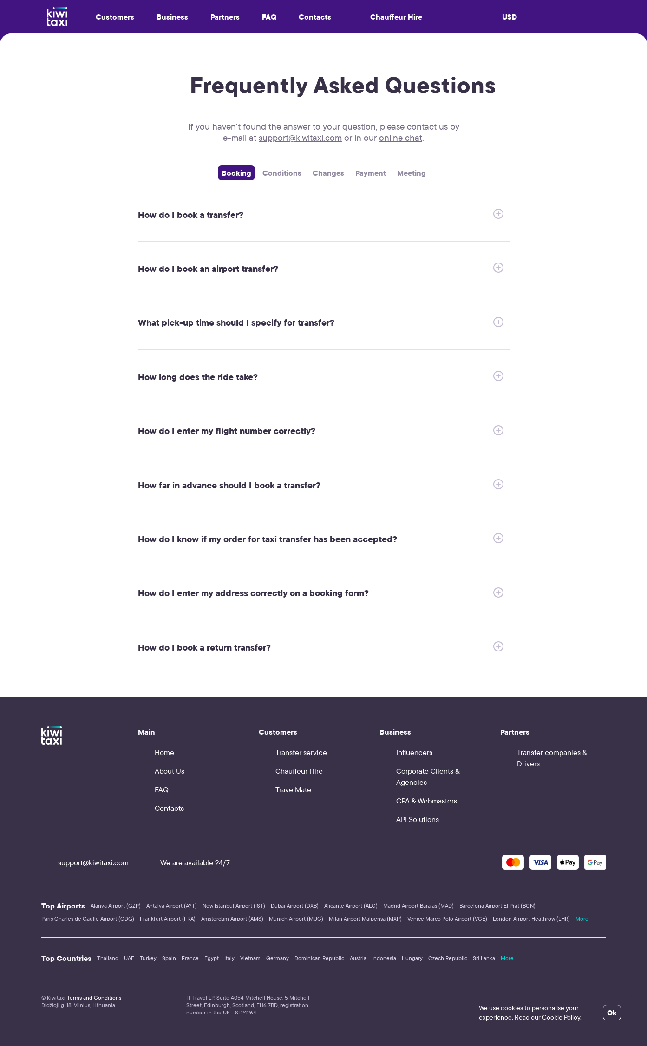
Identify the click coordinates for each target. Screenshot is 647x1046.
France (190, 957)
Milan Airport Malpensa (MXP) (365, 918)
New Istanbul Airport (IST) (234, 905)
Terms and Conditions (94, 997)
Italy (229, 957)
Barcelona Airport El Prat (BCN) (497, 905)
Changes (328, 173)
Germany (277, 957)
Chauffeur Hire (387, 16)
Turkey (148, 957)
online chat (400, 137)
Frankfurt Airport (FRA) (168, 918)
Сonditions (281, 173)
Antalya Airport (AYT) (171, 905)
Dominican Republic (319, 957)
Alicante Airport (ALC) (351, 905)
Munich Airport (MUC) (296, 918)
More (581, 918)
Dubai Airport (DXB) (295, 905)
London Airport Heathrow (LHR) (531, 918)
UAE (129, 957)
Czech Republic (447, 957)
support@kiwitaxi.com (300, 137)
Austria (358, 957)
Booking (236, 173)
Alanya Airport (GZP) (116, 905)
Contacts (315, 16)
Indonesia (384, 957)
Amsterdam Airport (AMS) (232, 918)
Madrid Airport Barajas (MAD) (418, 905)
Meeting (411, 173)
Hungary (412, 957)
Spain (169, 957)
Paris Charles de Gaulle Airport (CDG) (87, 918)
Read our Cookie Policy (547, 1017)
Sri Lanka (484, 957)
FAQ (269, 16)
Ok (612, 1012)
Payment (370, 173)
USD (509, 16)
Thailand (107, 957)
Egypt (211, 957)
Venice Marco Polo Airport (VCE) (447, 918)
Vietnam (250, 957)
